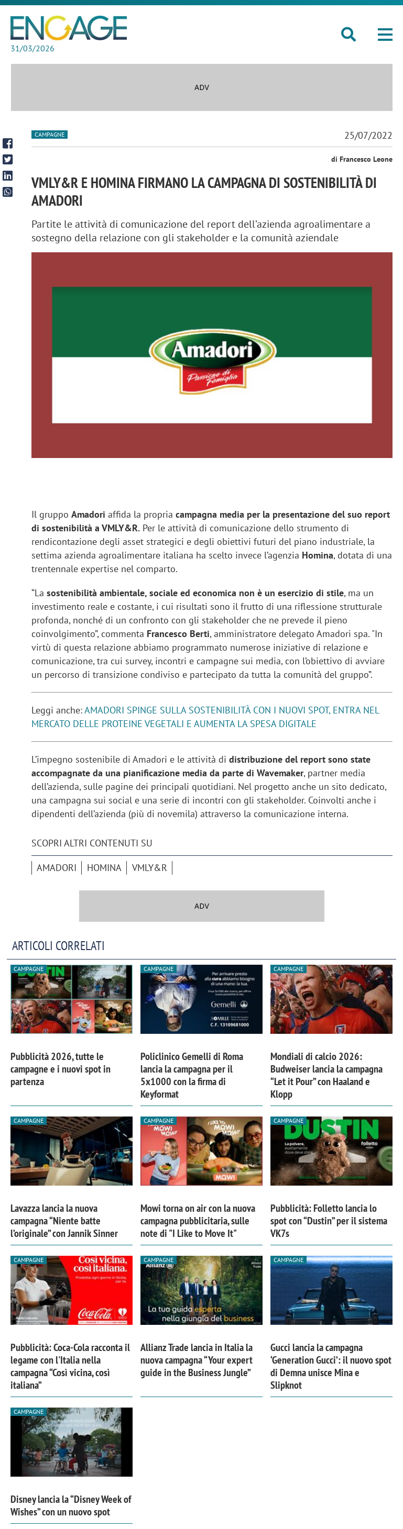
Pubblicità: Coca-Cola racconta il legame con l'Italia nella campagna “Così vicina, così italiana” (70, 1366)
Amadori (57, 868)
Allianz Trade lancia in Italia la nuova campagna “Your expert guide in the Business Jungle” (196, 1360)
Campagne (49, 134)
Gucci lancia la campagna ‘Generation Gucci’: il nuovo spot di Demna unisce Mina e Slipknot (330, 1366)
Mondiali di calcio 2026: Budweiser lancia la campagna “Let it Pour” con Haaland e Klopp (326, 1075)
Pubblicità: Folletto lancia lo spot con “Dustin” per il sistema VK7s (328, 1221)
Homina (104, 868)
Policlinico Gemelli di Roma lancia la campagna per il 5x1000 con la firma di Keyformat (191, 1075)
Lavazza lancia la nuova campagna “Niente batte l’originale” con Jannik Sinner (64, 1221)
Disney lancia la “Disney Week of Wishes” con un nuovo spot (70, 1505)
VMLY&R (149, 868)
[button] (385, 34)
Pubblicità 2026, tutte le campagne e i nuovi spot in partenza (60, 1069)
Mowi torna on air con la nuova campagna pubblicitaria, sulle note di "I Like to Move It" (197, 1221)
